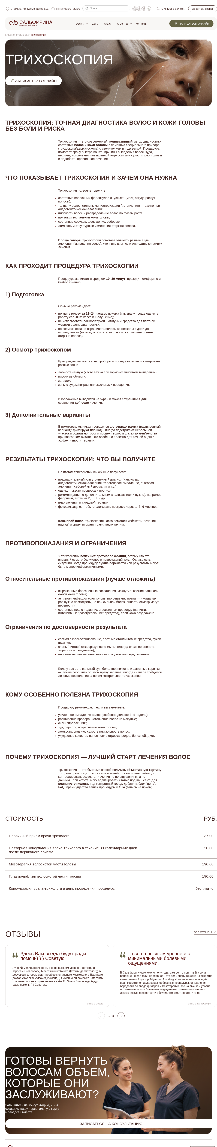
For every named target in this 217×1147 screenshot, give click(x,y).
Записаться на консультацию (111, 1124)
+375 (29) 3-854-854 (173, 8)
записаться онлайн (33, 81)
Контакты (141, 23)
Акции (107, 23)
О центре (122, 23)
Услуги (80, 23)
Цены (95, 23)
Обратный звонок (202, 8)
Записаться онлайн (191, 23)
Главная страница (16, 34)
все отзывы (203, 932)
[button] (101, 1015)
